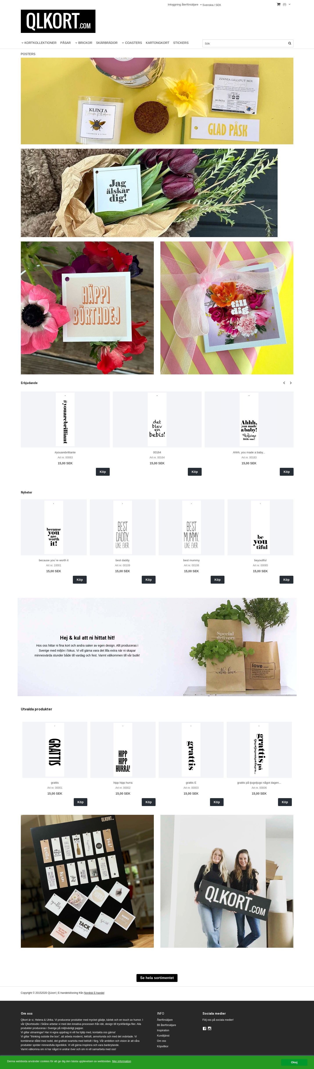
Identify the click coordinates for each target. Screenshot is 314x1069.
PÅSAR (65, 43)
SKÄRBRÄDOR (107, 43)
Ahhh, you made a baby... (249, 452)
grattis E (191, 782)
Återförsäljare (165, 1019)
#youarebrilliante (65, 452)
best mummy (191, 560)
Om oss (161, 1040)
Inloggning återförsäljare (183, 4)
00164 (157, 452)
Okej (294, 1062)
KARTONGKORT (157, 43)
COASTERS (133, 43)
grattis (55, 782)
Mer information (132, 1061)
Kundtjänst (163, 1035)
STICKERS (180, 43)
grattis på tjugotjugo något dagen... (259, 782)
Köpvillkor (163, 1046)
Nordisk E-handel (94, 992)
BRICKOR (85, 43)
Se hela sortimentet (157, 978)
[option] (65, 433)
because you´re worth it (53, 560)
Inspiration (163, 1030)
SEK (212, 5)
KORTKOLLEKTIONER (41, 43)
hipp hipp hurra (123, 782)
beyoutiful (260, 560)
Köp (103, 472)
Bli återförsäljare (166, 1025)
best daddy (123, 560)
